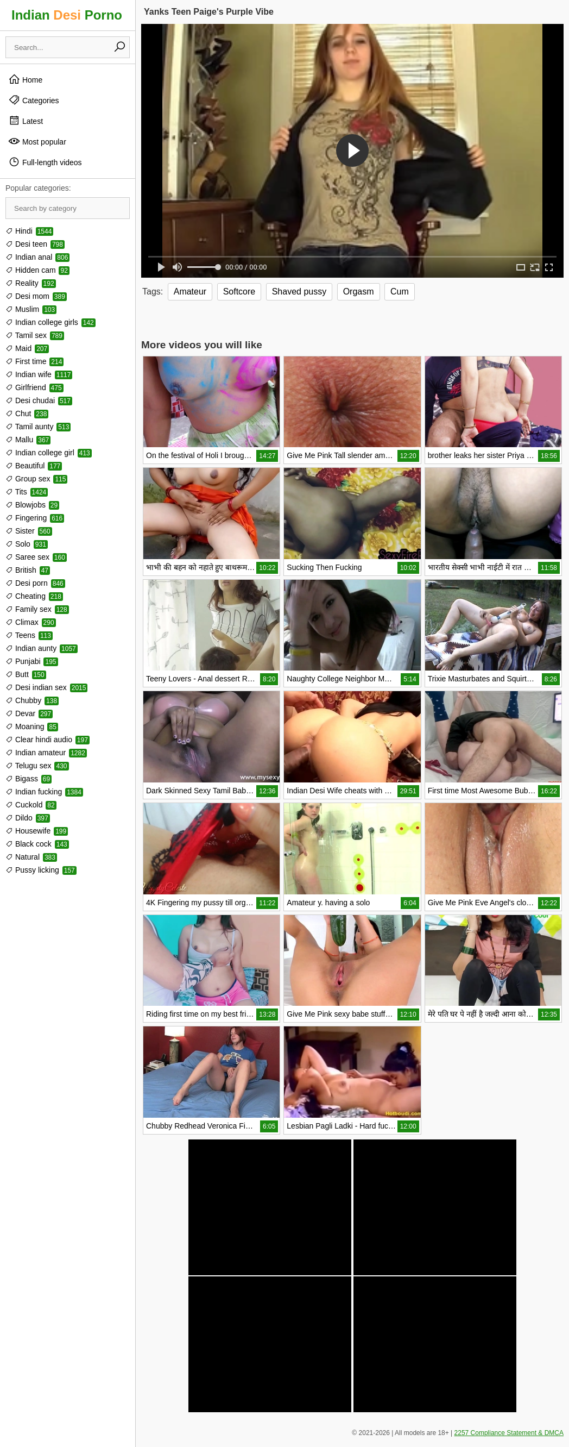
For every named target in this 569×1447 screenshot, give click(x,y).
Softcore (239, 291)
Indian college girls (50, 322)
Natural (31, 857)
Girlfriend (34, 387)
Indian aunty (41, 648)
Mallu (27, 439)
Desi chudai (38, 400)
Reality (30, 283)
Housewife (36, 830)
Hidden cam (37, 270)
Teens (29, 635)
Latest (25, 121)
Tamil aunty (38, 426)
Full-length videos (45, 162)
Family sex (37, 609)
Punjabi (31, 661)
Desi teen (35, 244)
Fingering (34, 517)
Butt (25, 674)
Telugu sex (37, 765)
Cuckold (30, 804)
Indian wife (38, 374)
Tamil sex (34, 335)
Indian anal (37, 257)
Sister (28, 531)
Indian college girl (48, 452)
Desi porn (35, 583)
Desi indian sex (46, 687)
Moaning (31, 726)
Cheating (34, 596)
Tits (26, 491)
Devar (29, 713)
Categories (33, 100)
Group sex (36, 478)
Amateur (190, 291)
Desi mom (36, 296)
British (27, 570)
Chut (26, 413)
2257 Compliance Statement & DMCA (509, 1433)
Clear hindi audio (47, 739)
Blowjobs (32, 504)
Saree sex (36, 557)
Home (25, 79)
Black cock (37, 844)
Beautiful (33, 465)
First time (34, 361)
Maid (27, 348)
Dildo (27, 817)
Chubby (32, 700)
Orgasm (358, 291)
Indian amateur (46, 752)
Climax (30, 622)
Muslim (30, 309)
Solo (26, 544)
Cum (399, 291)
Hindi (29, 231)
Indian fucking (44, 791)
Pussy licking (41, 870)
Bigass (28, 778)
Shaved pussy (299, 291)
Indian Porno (66, 15)
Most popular (37, 141)
